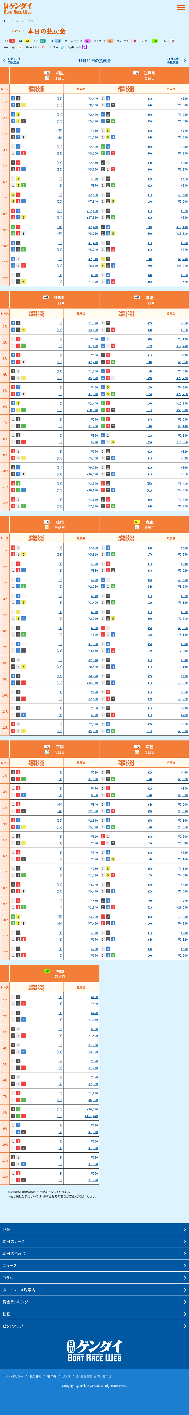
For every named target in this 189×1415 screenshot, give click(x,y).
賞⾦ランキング (15, 1302)
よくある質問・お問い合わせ (93, 1376)
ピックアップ (12, 1326)
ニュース (9, 1265)
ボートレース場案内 (18, 1290)
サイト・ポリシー (13, 1376)
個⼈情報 (35, 1376)
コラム (7, 1277)
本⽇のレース (13, 1241)
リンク (66, 1376)
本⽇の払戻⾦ (14, 1253)
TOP (7, 21)
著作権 (51, 1376)
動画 (6, 1314)
